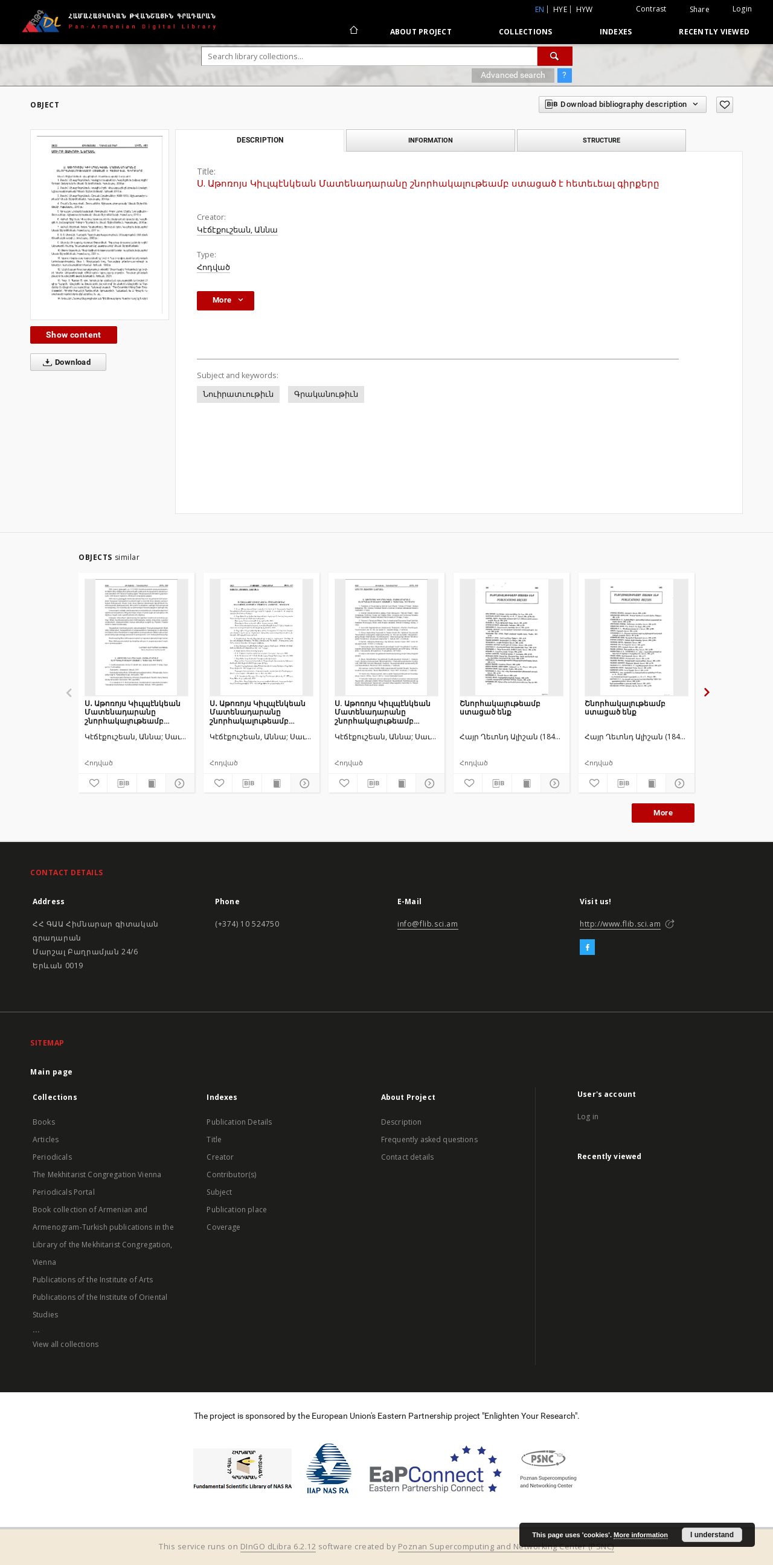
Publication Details (239, 1122)
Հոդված (213, 267)
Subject (219, 1192)
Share (700, 9)
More (663, 812)
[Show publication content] (151, 783)
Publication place (237, 1209)
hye (560, 9)
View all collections (65, 1344)
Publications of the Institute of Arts (93, 1279)
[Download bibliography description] (121, 783)
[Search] (555, 56)
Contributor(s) (231, 1174)
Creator (220, 1157)
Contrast (651, 9)
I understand (712, 1535)
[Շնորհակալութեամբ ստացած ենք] (511, 637)
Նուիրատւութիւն (238, 394)
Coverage (223, 1227)
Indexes (616, 32)
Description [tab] (260, 140)
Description (401, 1122)
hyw (584, 9)
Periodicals (52, 1157)
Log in (587, 1116)
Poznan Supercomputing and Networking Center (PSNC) (506, 1546)
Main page (51, 1072)
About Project (421, 32)
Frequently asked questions (429, 1139)
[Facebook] (587, 947)
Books (44, 1122)
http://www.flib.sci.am (620, 924)
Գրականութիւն (326, 394)
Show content (73, 334)
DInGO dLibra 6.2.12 (278, 1546)
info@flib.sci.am (427, 924)
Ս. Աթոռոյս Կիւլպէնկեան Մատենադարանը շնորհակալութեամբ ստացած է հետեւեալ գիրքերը (383, 711)
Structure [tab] (601, 140)
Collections (526, 32)
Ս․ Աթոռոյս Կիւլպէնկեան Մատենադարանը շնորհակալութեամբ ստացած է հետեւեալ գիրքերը (133, 711)
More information (641, 1534)
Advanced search (513, 75)
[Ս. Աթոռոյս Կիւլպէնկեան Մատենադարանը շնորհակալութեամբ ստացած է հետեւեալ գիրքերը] (386, 637)
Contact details (407, 1157)
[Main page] (353, 31)
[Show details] (178, 783)
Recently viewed (714, 32)
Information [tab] (430, 140)
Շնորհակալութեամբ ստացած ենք (500, 707)
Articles (46, 1139)
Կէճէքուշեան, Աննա (237, 230)
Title (214, 1139)
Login (742, 9)
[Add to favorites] (724, 105)
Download (64, 362)
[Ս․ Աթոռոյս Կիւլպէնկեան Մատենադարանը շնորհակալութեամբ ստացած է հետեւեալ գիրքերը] (136, 637)
